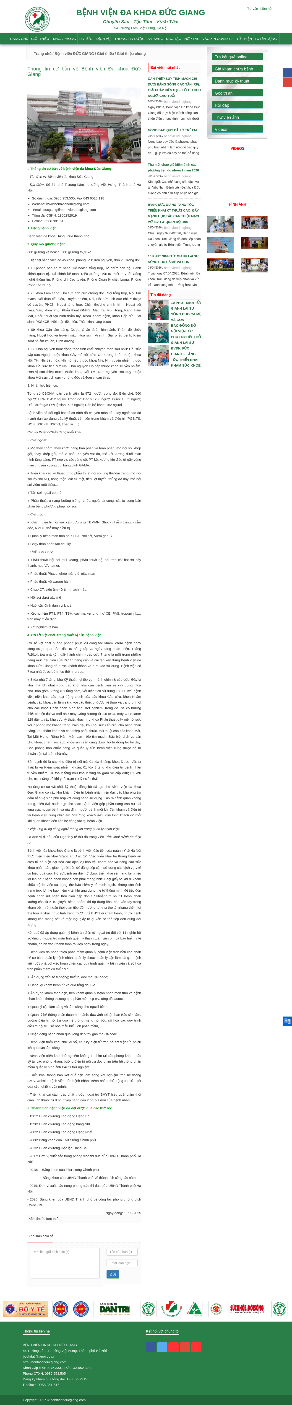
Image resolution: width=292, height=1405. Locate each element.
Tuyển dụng (266, 39)
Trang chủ (18, 39)
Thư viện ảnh (227, 117)
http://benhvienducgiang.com (45, 1362)
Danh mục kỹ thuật (232, 81)
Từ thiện (244, 39)
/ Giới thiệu (104, 54)
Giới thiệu (40, 39)
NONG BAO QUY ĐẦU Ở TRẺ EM (172, 130)
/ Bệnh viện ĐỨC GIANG (73, 54)
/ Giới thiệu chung (130, 54)
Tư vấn (252, 8)
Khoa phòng (64, 39)
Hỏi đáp (222, 105)
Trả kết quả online (231, 57)
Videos (221, 129)
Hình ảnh (237, 204)
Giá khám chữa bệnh (234, 69)
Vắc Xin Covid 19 (217, 39)
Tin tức (85, 39)
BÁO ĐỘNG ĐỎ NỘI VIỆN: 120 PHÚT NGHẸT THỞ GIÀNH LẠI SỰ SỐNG (186, 336)
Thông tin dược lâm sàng (139, 39)
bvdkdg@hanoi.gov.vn (40, 1356)
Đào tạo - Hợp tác (183, 39)
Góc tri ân (224, 93)
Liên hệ (265, 8)
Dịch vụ (103, 39)
